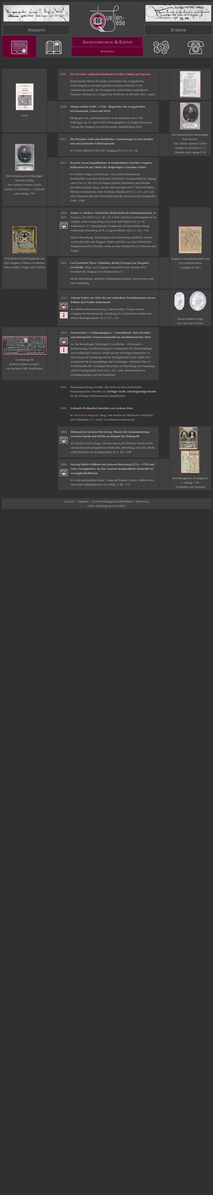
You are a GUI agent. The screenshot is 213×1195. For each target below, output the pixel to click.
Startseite (69, 501)
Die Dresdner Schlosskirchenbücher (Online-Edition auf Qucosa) (110, 74)
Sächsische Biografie (86, 415)
